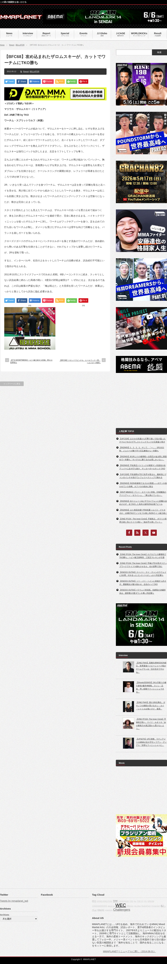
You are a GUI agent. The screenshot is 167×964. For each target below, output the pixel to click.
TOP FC (140, 901)
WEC (120, 905)
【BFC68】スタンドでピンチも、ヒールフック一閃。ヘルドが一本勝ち (80, 361)
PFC (94, 901)
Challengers (121, 909)
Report (11, 45)
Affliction (130, 906)
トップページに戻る (11, 384)
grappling (109, 910)
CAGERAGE (124, 901)
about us (111, 906)
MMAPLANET (89, 959)
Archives (4, 914)
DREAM (151, 901)
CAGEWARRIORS (99, 906)
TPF (115, 901)
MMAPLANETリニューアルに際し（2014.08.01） (129, 951)
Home (2, 45)
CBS (131, 901)
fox (135, 901)
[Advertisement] (83, 328)
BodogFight (146, 906)
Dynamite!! (155, 906)
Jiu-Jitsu (137, 906)
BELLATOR (20, 45)
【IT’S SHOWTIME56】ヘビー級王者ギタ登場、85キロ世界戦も (31, 361)
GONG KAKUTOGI (104, 901)
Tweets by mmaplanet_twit (14, 901)
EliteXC (100, 910)
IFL (145, 901)
